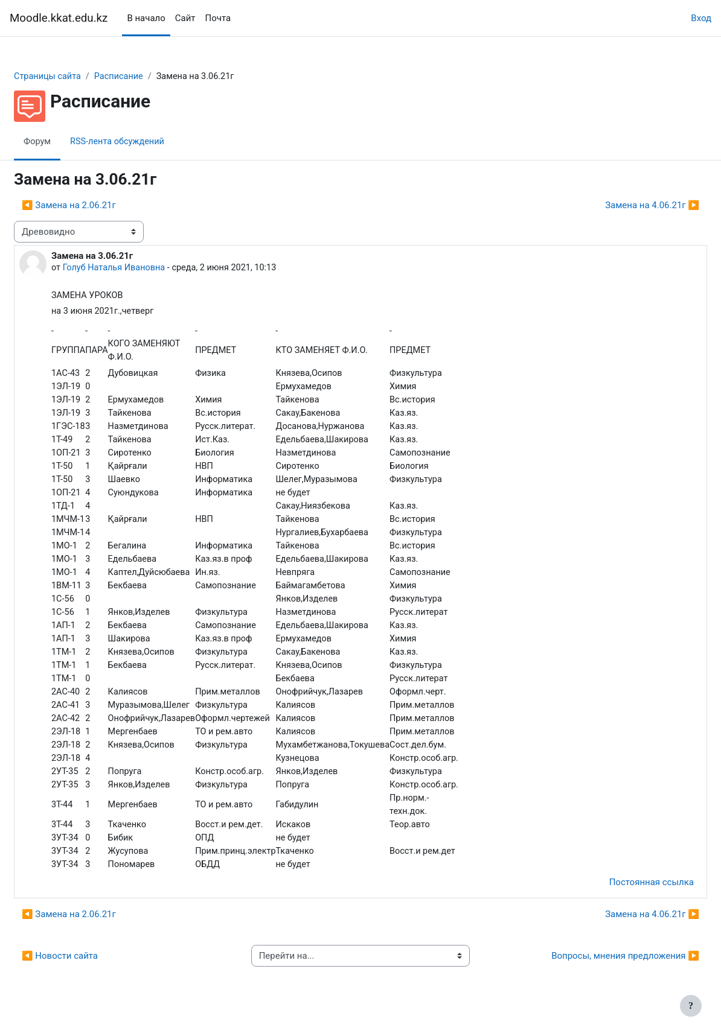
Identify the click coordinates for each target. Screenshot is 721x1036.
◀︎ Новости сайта (89, 969)
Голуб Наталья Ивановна (145, 268)
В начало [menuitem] (146, 18)
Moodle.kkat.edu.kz (58, 18)
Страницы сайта (77, 76)
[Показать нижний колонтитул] (691, 1006)
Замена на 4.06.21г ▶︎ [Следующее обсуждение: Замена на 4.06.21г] (623, 205)
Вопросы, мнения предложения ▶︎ (596, 969)
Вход (701, 18)
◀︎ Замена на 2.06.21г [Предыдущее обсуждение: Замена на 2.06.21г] (98, 205)
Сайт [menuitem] (185, 18)
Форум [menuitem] (67, 141)
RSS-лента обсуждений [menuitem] (149, 141)
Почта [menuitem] (218, 18)
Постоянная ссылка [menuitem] (622, 895)
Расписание (151, 76)
